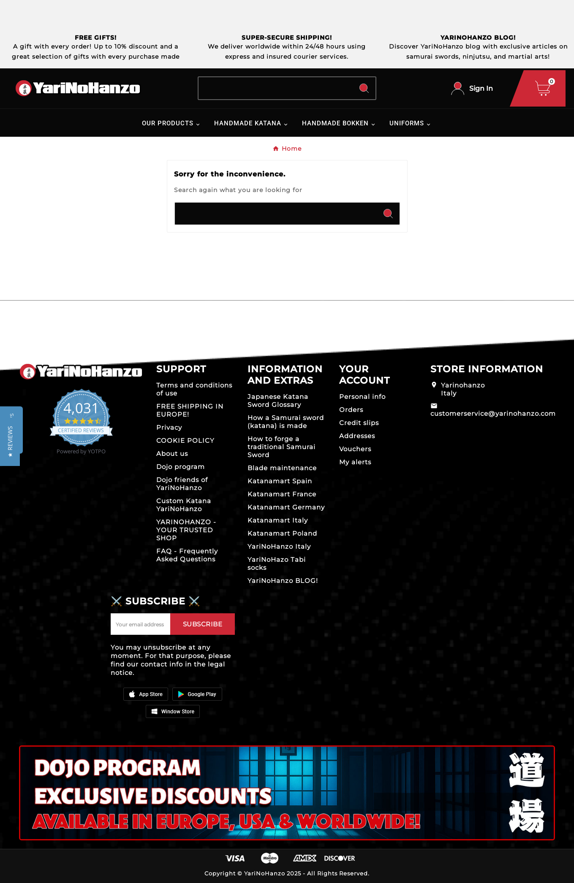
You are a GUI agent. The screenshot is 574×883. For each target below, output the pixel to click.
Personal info (362, 397)
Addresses (357, 436)
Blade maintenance (282, 468)
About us (172, 454)
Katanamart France (282, 494)
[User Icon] (472, 88)
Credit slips (359, 423)
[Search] (276, 88)
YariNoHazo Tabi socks (277, 563)
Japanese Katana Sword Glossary (278, 401)
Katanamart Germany (286, 507)
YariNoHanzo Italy (279, 546)
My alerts (355, 462)
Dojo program (180, 467)
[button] (10, 441)
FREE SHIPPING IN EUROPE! (189, 410)
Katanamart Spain (280, 481)
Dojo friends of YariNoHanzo (182, 484)
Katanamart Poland (282, 533)
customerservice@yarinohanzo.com (493, 413)
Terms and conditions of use (194, 389)
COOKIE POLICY (185, 440)
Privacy (169, 427)
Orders (351, 410)
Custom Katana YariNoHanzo (183, 505)
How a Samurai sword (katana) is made (286, 422)
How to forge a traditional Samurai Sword (282, 447)
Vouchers (355, 449)
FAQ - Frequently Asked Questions (187, 555)
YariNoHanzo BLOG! (283, 581)
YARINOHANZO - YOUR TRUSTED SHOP (186, 530)
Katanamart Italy (278, 520)
